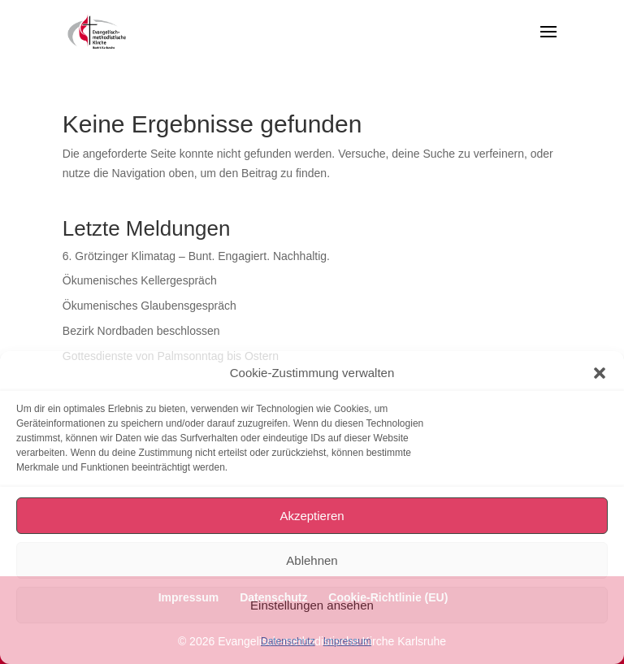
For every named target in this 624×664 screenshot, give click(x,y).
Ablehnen (311, 560)
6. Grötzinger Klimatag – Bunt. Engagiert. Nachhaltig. (196, 256)
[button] (600, 373)
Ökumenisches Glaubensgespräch (149, 305)
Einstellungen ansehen (312, 605)
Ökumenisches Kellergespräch (140, 280)
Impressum (347, 641)
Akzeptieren (312, 516)
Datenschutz (288, 641)
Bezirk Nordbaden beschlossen (141, 330)
